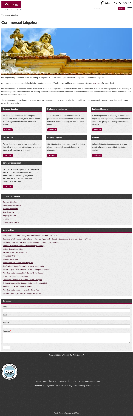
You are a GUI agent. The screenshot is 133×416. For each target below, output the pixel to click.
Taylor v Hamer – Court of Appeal (15, 276)
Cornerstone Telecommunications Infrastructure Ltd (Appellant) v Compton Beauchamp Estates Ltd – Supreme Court (46, 239)
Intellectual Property (100, 109)
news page (97, 83)
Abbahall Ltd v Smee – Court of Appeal (17, 286)
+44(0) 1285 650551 (116, 3)
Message (7, 331)
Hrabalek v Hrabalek (10, 259)
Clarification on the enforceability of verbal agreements (23, 266)
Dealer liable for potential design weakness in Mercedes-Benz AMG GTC (30, 236)
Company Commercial (12, 163)
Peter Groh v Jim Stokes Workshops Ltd (18, 263)
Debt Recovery (8, 137)
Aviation (95, 137)
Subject (6, 323)
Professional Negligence (57, 109)
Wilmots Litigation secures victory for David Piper (21, 290)
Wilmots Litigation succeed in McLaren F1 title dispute (23, 273)
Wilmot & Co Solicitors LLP (73, 355)
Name (5, 307)
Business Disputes (10, 109)
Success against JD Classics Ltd (15, 252)
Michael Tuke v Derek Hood (13, 249)
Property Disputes (54, 137)
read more (7, 130)
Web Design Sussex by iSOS (66, 413)
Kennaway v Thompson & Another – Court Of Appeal (22, 280)
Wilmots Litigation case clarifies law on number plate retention (26, 269)
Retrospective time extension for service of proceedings (23, 246)
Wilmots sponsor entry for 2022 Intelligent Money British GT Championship (31, 242)
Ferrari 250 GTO (9, 256)
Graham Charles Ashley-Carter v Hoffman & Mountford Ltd (25, 283)
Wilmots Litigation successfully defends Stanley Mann (23, 293)
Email (5, 315)
